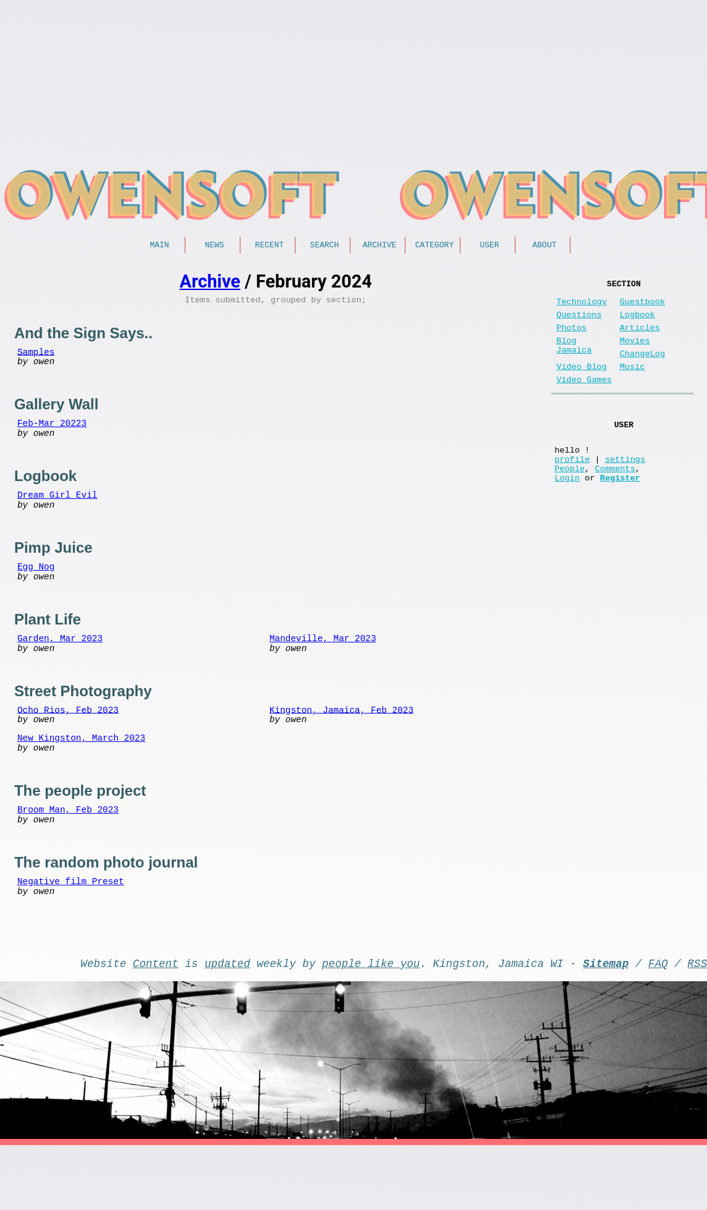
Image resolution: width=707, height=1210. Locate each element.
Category (434, 246)
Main (159, 246)
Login (567, 512)
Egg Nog (35, 591)
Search (324, 246)
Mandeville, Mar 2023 (322, 669)
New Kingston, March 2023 (81, 778)
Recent (269, 246)
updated (227, 1025)
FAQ (658, 1025)
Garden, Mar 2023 (60, 669)
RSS (697, 1025)
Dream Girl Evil (57, 513)
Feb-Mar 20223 (52, 435)
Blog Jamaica (573, 359)
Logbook (637, 322)
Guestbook (642, 307)
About (544, 246)
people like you (371, 1025)
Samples (35, 357)
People (569, 500)
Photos (571, 338)
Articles (640, 338)
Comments (615, 500)
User (489, 246)
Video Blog (581, 384)
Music (632, 384)
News (214, 246)
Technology (581, 307)
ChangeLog (642, 369)
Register (620, 512)
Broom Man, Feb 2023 (68, 856)
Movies (635, 353)
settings (625, 489)
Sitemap (606, 1025)
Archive (380, 246)
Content (156, 1025)
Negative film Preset (70, 934)
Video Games (584, 400)
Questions (578, 322)
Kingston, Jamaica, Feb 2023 (341, 746)
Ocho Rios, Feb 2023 (68, 746)
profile (572, 489)
